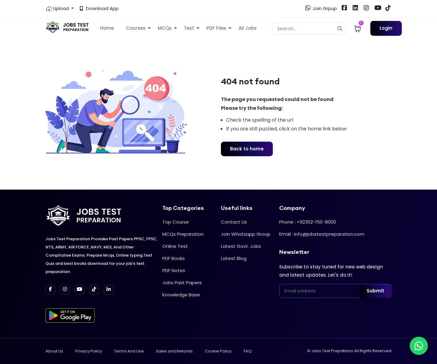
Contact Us (234, 222)
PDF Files (216, 28)
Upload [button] (58, 8)
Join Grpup (321, 8)
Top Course (175, 222)
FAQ (248, 351)
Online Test (175, 246)
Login (386, 28)
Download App (99, 8)
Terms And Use (129, 351)
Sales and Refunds (174, 351)
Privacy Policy (88, 351)
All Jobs (248, 28)
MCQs (165, 28)
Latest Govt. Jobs (241, 246)
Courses (136, 28)
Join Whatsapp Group (245, 234)
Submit (375, 291)
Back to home (247, 149)
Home (107, 28)
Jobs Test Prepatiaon (332, 351)
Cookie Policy (218, 351)
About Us (54, 351)
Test (189, 28)
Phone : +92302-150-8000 (307, 222)
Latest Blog (233, 258)
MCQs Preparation (183, 234)
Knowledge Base (181, 295)
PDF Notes (173, 270)
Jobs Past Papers (182, 282)
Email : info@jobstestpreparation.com (321, 234)
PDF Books (173, 258)
